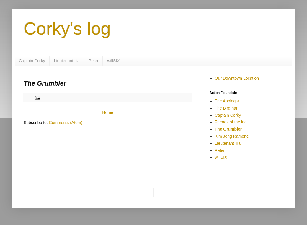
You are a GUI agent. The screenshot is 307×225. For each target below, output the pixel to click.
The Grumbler (228, 129)
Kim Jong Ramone (232, 136)
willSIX (113, 60)
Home (107, 112)
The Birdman (227, 108)
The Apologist (227, 101)
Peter (93, 60)
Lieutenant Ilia (67, 60)
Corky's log (67, 28)
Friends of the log (231, 122)
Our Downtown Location (237, 78)
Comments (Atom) (66, 122)
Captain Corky (32, 60)
